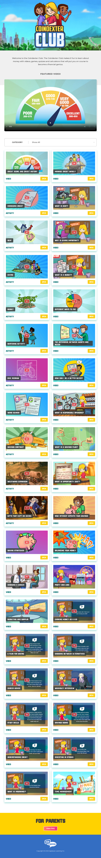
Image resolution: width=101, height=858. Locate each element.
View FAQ (50, 828)
